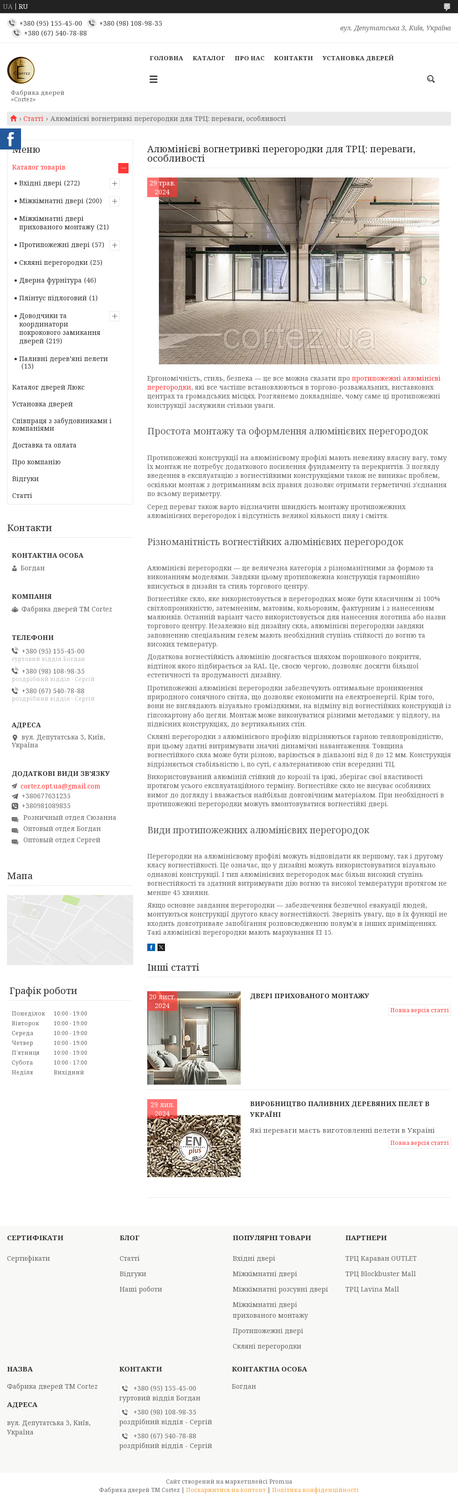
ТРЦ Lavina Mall (372, 1289)
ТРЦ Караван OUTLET (381, 1258)
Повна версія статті (419, 1010)
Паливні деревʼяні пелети (63, 358)
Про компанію (36, 461)
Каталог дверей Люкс (48, 387)
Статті (33, 118)
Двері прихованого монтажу (309, 995)
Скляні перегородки (53, 262)
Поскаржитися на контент (226, 1490)
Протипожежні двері (54, 244)
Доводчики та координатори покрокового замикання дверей (59, 328)
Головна (166, 58)
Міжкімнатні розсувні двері (280, 1289)
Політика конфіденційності (315, 1490)
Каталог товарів (38, 167)
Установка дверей (358, 58)
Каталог (209, 58)
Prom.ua (280, 1481)
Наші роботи (141, 1289)
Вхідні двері (40, 182)
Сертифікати (28, 1258)
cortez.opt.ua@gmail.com (60, 786)
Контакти (293, 58)
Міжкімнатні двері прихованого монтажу (56, 222)
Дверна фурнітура (50, 280)
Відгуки (25, 478)
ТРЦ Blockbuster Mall (380, 1273)
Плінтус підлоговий (53, 297)
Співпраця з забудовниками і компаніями (62, 424)
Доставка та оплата (44, 444)
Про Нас (250, 58)
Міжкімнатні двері (51, 200)
